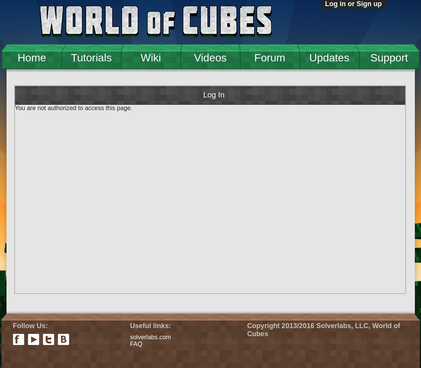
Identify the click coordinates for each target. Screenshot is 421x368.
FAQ (136, 344)
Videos (210, 58)
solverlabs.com (150, 337)
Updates (329, 58)
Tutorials (91, 58)
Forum (270, 58)
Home (32, 58)
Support (389, 58)
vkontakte (63, 339)
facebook (18, 339)
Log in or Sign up (353, 4)
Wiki (151, 58)
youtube (33, 339)
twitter (48, 339)
